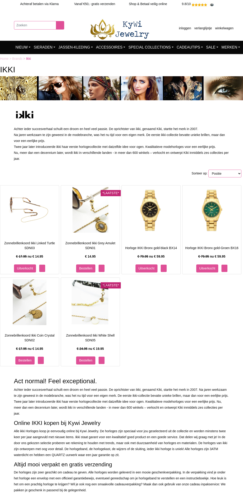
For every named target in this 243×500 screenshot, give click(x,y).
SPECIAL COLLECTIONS (149, 47)
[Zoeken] (35, 25)
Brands (17, 58)
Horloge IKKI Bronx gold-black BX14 (151, 248)
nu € (29, 256)
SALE (210, 47)
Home (4, 58)
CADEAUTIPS (188, 47)
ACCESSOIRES (109, 47)
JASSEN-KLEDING (74, 47)
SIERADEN (43, 47)
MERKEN (229, 47)
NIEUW (22, 47)
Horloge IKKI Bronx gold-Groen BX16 (211, 248)
